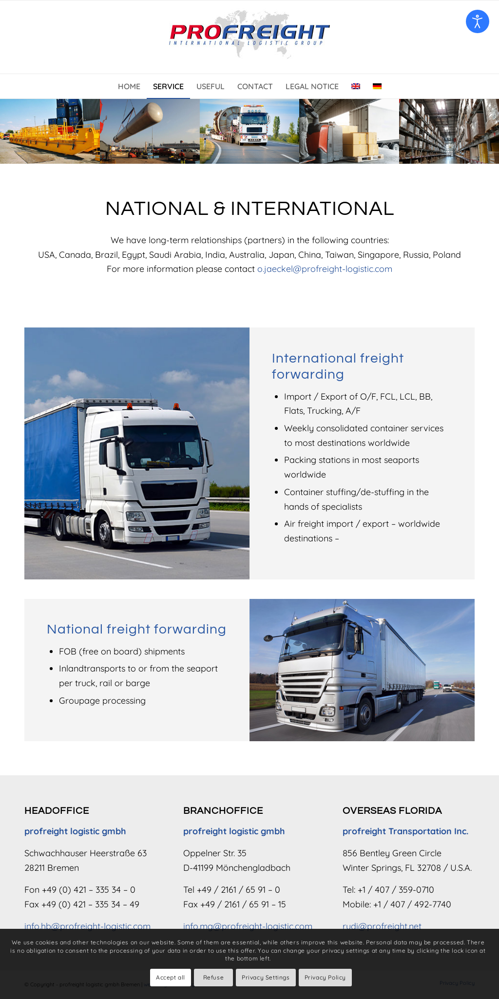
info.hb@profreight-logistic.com (87, 926)
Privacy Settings (266, 977)
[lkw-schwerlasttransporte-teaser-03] (250, 131)
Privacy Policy (325, 977)
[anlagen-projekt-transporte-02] (150, 131)
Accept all (170, 977)
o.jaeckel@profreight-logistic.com (324, 268)
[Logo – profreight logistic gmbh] (249, 37)
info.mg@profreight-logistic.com (247, 926)
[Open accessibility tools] (477, 21)
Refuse (213, 977)
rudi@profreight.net (382, 926)
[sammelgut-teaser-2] (349, 131)
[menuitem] (129, 86)
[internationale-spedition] (50, 131)
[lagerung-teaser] (449, 131)
